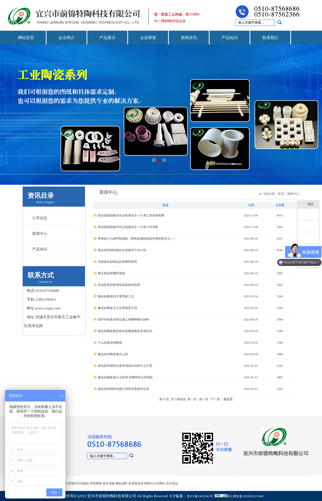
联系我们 (270, 37)
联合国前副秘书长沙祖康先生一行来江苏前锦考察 (131, 215)
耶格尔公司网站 (154, 483)
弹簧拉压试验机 (78, 483)
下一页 (215, 399)
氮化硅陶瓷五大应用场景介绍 (117, 308)
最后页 (228, 399)
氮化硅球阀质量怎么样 (113, 354)
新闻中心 (39, 234)
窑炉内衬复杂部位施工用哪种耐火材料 (123, 319)
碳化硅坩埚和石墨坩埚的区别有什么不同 (125, 366)
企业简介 (67, 37)
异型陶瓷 (96, 483)
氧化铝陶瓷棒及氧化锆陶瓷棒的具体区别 (125, 331)
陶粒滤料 (121, 483)
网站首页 (26, 37)
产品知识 (230, 37)
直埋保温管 (135, 483)
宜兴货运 (172, 483)
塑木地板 (109, 483)
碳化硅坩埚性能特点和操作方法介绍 (122, 250)
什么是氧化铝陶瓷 (110, 342)
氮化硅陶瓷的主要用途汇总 (116, 296)
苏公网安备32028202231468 (245, 496)
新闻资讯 (189, 37)
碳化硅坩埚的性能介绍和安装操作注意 (123, 389)
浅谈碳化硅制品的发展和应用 (117, 261)
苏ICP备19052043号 (200, 496)
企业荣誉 (148, 37)
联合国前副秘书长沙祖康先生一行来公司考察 (128, 227)
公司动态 (39, 218)
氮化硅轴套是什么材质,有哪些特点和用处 (125, 377)
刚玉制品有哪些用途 (111, 273)
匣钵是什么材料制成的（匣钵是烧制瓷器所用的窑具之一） (137, 238)
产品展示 (107, 37)
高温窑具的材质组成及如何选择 (119, 285)
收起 (312, 204)
